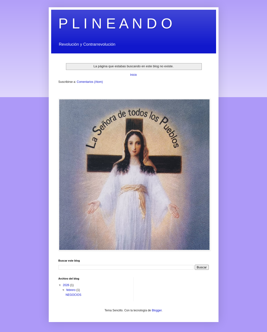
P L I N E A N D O (115, 23)
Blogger (157, 310)
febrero (71, 290)
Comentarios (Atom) (90, 82)
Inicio (133, 75)
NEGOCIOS (73, 295)
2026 (66, 285)
